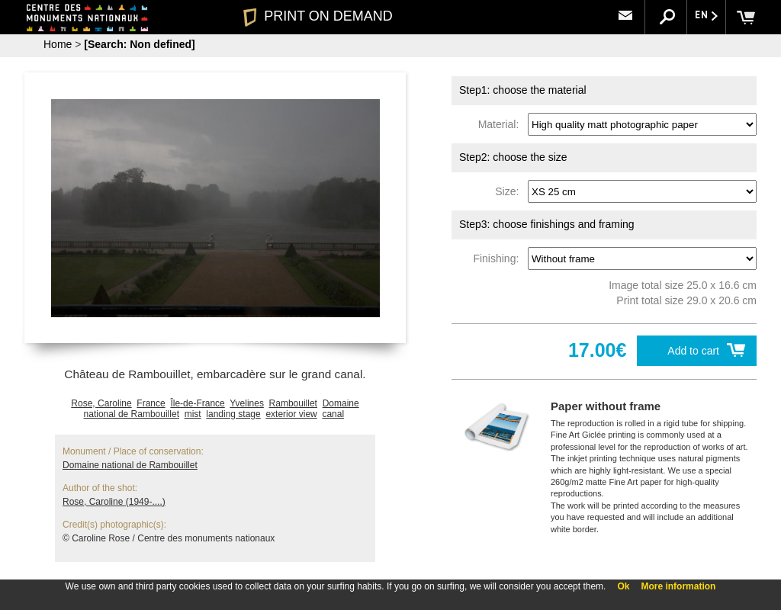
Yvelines (247, 403)
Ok (623, 586)
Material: (501, 124)
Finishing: (499, 258)
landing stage (233, 414)
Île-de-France (197, 403)
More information (678, 586)
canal (333, 414)
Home (57, 44)
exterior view (291, 414)
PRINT (318, 16)
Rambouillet (293, 403)
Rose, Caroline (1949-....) (114, 501)
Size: (510, 191)
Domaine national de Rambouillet (130, 465)
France (151, 403)
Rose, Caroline (101, 403)
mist (193, 414)
